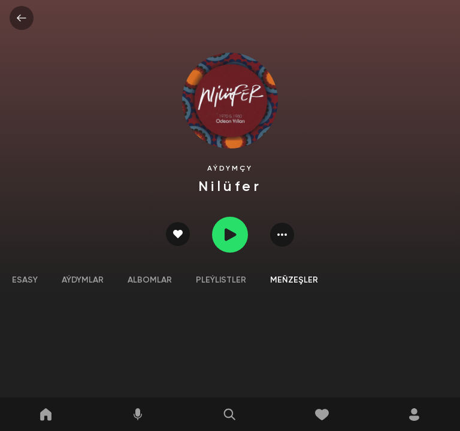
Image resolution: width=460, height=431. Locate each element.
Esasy (25, 280)
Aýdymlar (83, 280)
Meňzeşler (294, 280)
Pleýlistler (221, 280)
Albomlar (150, 280)
